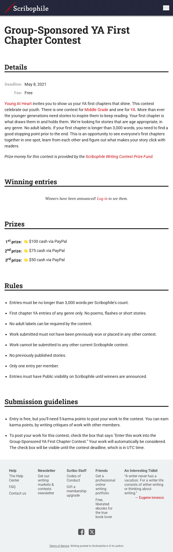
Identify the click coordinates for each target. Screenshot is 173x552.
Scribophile (26, 7)
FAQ (12, 487)
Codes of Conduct (74, 478)
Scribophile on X (92, 531)
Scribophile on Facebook (81, 531)
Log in (102, 198)
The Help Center (16, 478)
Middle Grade (96, 109)
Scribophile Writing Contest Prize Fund (119, 156)
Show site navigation (166, 8)
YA (132, 109)
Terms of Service (59, 546)
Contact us (17, 493)
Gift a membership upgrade (76, 491)
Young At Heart (18, 103)
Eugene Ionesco (151, 497)
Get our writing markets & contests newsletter (46, 484)
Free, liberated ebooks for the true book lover (104, 508)
